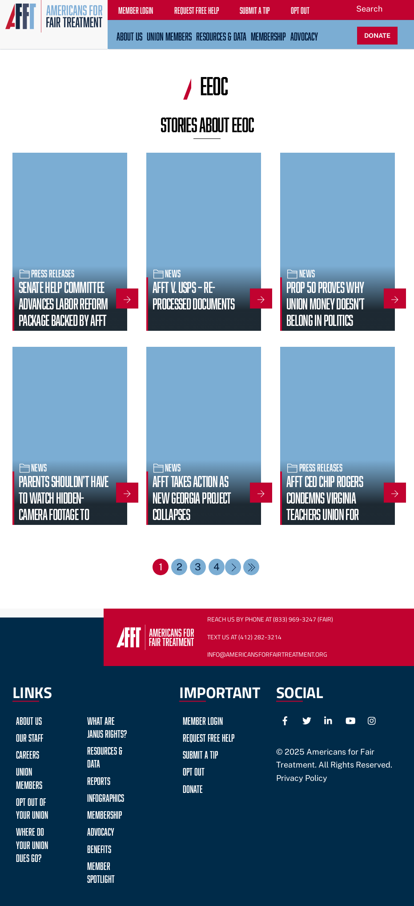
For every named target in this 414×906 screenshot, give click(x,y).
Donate (193, 788)
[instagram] (372, 719)
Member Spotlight (101, 871)
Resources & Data (221, 35)
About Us (129, 35)
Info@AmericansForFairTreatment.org (267, 654)
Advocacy (304, 35)
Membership (268, 35)
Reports (98, 780)
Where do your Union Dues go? (32, 844)
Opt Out (194, 770)
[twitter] (307, 719)
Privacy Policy (301, 778)
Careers (27, 754)
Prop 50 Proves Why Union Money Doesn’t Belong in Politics (325, 302)
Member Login (203, 720)
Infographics (105, 797)
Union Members (169, 35)
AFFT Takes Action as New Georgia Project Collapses (192, 496)
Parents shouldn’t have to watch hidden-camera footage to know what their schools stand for (64, 513)
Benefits (99, 848)
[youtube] (350, 719)
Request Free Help (208, 737)
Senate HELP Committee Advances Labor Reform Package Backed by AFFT (63, 302)
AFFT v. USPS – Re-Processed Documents (194, 294)
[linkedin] (329, 719)
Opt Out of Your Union (32, 807)
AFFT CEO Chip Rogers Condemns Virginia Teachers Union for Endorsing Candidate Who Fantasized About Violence (328, 521)
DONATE (377, 35)
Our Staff (29, 737)
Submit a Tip (200, 754)
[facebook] (285, 719)
